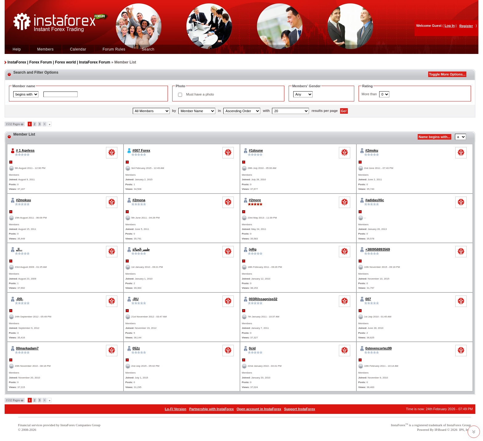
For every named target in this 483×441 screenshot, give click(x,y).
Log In (449, 25)
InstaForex (398, 425)
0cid (252, 348)
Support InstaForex (299, 409)
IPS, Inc (464, 429)
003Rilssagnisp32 (263, 299)
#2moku (371, 150)
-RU (135, 299)
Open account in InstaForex (259, 409)
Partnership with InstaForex (211, 409)
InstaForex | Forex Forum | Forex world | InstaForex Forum (58, 62)
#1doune (256, 150)
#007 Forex (141, 150)
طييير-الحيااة (141, 249)
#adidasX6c (374, 200)
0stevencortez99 (378, 348)
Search (148, 49)
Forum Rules (114, 49)
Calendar (78, 49)
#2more (255, 200)
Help (17, 49)
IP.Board (440, 429)
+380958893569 (377, 249)
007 (368, 299)
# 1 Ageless (25, 150)
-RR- (19, 299)
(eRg (252, 249)
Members (45, 49)
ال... (19, 249)
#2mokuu (23, 200)
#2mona (138, 200)
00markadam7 (27, 348)
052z (136, 348)
